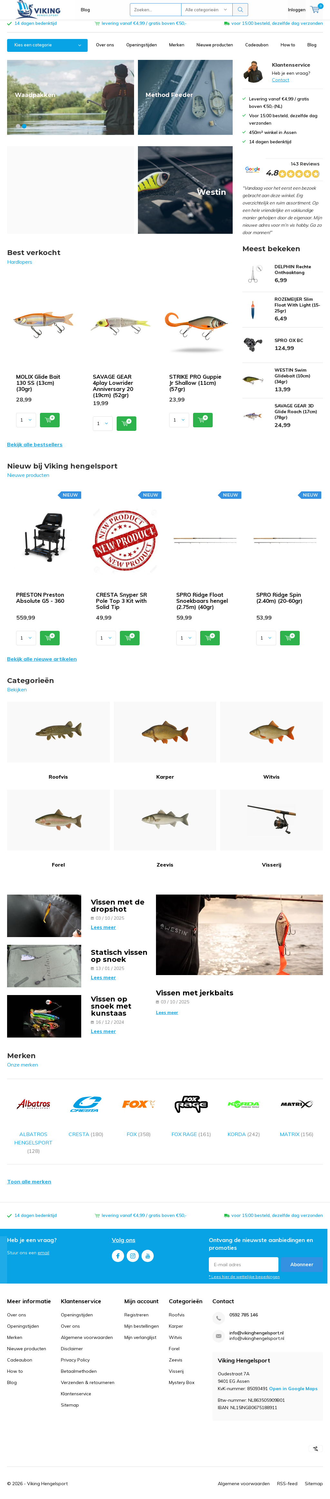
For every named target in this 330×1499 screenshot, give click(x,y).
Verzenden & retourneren (87, 1370)
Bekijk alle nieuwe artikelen (42, 663)
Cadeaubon (256, 49)
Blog (85, 9)
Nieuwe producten (215, 49)
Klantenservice (76, 1381)
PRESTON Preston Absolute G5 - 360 (40, 602)
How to (288, 49)
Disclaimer (72, 1336)
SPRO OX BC (289, 345)
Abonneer (302, 1252)
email (43, 1240)
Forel (58, 833)
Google (209, 1493)
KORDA (244, 1108)
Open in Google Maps (293, 1376)
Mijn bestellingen (141, 1313)
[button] (18, 131)
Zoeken (240, 9)
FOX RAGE (191, 1108)
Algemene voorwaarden (87, 1325)
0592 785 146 (243, 1302)
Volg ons (123, 1227)
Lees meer (103, 932)
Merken (176, 49)
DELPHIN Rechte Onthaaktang (293, 274)
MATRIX (296, 1108)
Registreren (136, 1302)
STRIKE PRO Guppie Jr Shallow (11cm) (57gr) (195, 387)
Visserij (271, 833)
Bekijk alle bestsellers (35, 449)
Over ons (105, 49)
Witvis (271, 746)
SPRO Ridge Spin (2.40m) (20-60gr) (279, 602)
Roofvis (58, 746)
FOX (139, 1108)
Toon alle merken (29, 1169)
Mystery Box (181, 1370)
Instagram (133, 1241)
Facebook (118, 1241)
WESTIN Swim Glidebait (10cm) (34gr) (292, 380)
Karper (165, 746)
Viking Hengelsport (47, 1471)
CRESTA (86, 1108)
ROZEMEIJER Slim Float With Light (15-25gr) (297, 309)
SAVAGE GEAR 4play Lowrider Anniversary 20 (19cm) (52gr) (113, 390)
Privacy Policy (75, 1347)
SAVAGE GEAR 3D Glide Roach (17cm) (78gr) (296, 416)
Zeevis (165, 833)
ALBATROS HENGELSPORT (33, 1117)
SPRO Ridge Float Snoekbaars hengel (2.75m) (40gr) (202, 605)
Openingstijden (141, 49)
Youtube (147, 1241)
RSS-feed (287, 1471)
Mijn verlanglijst (140, 1325)
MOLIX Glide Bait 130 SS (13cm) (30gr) (38, 387)
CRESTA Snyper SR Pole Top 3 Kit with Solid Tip (121, 605)
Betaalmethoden (79, 1358)
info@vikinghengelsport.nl (256, 1320)
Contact (280, 85)
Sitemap (70, 1392)
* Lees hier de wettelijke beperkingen (244, 1264)
